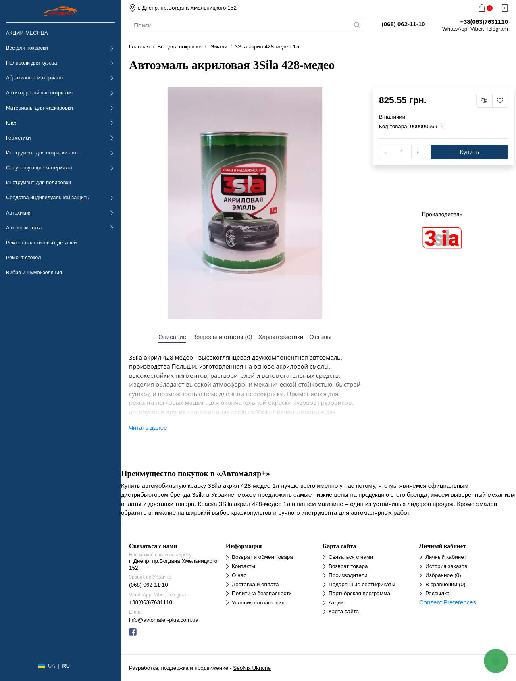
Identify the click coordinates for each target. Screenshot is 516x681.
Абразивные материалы (35, 78)
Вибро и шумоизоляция (34, 272)
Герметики (18, 138)
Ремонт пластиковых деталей (41, 242)
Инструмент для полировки (38, 182)
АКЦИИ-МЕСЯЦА (27, 33)
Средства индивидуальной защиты (48, 197)
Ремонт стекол (23, 257)
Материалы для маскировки (39, 108)
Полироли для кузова (31, 63)
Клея (12, 123)
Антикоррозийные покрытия (39, 93)
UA (51, 666)
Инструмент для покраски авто (42, 153)
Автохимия (19, 213)
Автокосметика (24, 228)
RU (65, 666)
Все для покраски (27, 48)
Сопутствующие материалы (39, 168)
